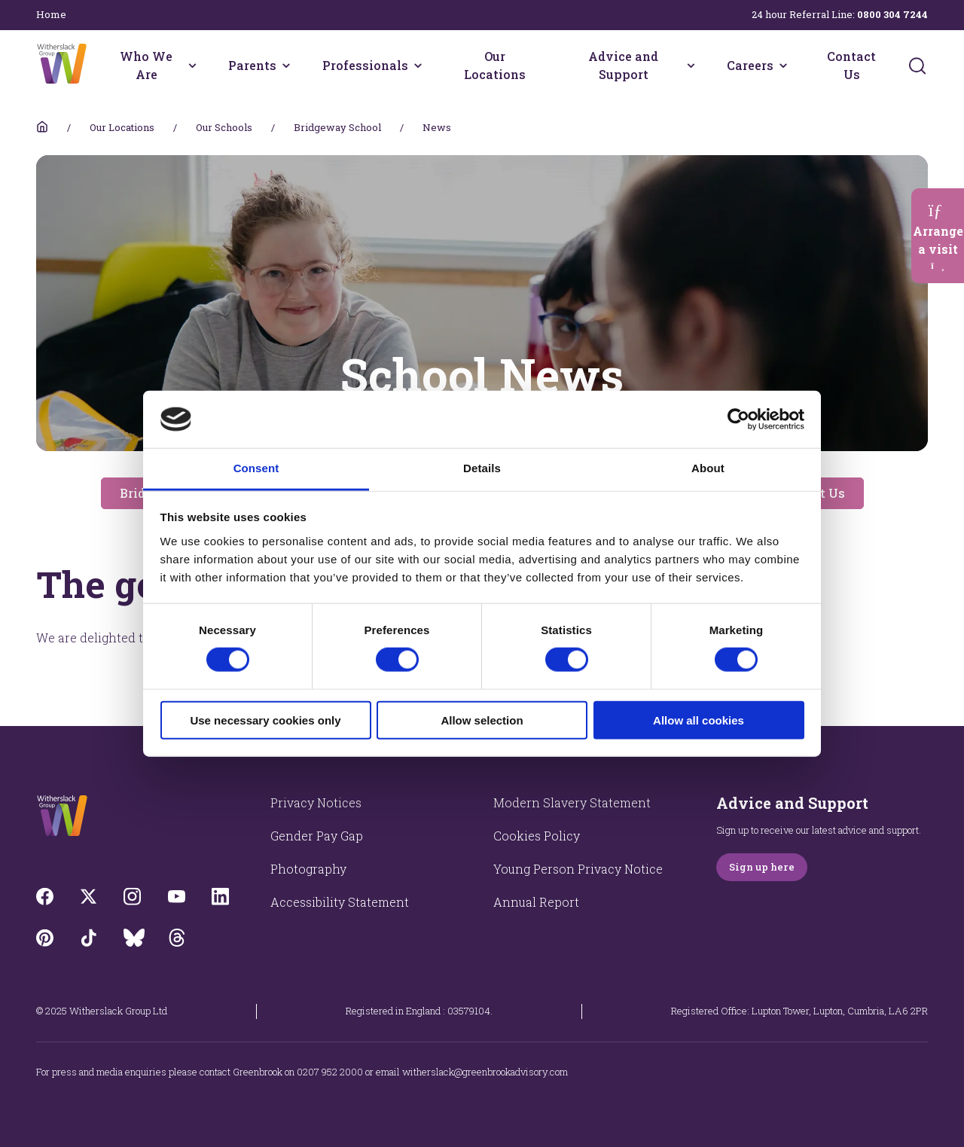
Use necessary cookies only (265, 719)
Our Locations (495, 65)
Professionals (365, 65)
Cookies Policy (536, 835)
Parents (252, 65)
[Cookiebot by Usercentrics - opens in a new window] (738, 419)
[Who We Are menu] (192, 65)
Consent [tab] (256, 468)
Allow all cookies (698, 719)
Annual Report (536, 902)
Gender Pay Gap (316, 835)
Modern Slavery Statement (572, 802)
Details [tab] (482, 468)
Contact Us (851, 65)
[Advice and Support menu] (691, 65)
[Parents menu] (286, 65)
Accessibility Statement (339, 902)
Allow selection (482, 719)
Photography (308, 869)
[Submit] (917, 65)
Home (51, 14)
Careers (750, 65)
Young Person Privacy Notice (578, 869)
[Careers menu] (783, 65)
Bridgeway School (337, 127)
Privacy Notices (316, 802)
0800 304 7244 (892, 14)
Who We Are (146, 65)
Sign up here (762, 867)
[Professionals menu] (418, 65)
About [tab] (708, 468)
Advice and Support (623, 65)
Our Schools (224, 127)
